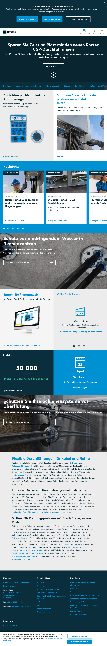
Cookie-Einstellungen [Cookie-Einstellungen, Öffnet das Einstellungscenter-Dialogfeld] (79, 636)
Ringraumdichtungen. (21, 559)
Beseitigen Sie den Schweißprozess (27, 553)
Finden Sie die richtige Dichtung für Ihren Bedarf (80, 331)
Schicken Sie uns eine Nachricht (16, 583)
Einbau (60, 156)
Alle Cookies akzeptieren (79, 641)
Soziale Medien (76, 611)
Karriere (73, 592)
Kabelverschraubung (51, 512)
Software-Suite (18, 538)
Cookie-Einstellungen (78, 614)
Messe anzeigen (80, 387)
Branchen (40, 583)
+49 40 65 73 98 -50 (15, 602)
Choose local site (10, 625)
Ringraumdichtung (44, 608)
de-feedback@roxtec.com (22, 606)
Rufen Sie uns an (10, 586)
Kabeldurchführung (44, 612)
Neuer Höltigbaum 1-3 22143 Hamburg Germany (12, 595)
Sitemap (40, 605)
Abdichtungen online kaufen (48, 589)
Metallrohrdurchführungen (23, 556)
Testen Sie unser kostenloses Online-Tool (21, 345)
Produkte (40, 586)
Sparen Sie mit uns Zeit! (13, 390)
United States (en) (44, 9)
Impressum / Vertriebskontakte (82, 602)
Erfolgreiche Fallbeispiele (47, 593)
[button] (85, 32)
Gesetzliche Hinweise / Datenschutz (84, 595)
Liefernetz (41, 602)
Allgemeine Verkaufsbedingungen (83, 598)
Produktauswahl (10, 156)
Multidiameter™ (19, 475)
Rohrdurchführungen (21, 466)
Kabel (74, 463)
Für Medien (74, 588)
